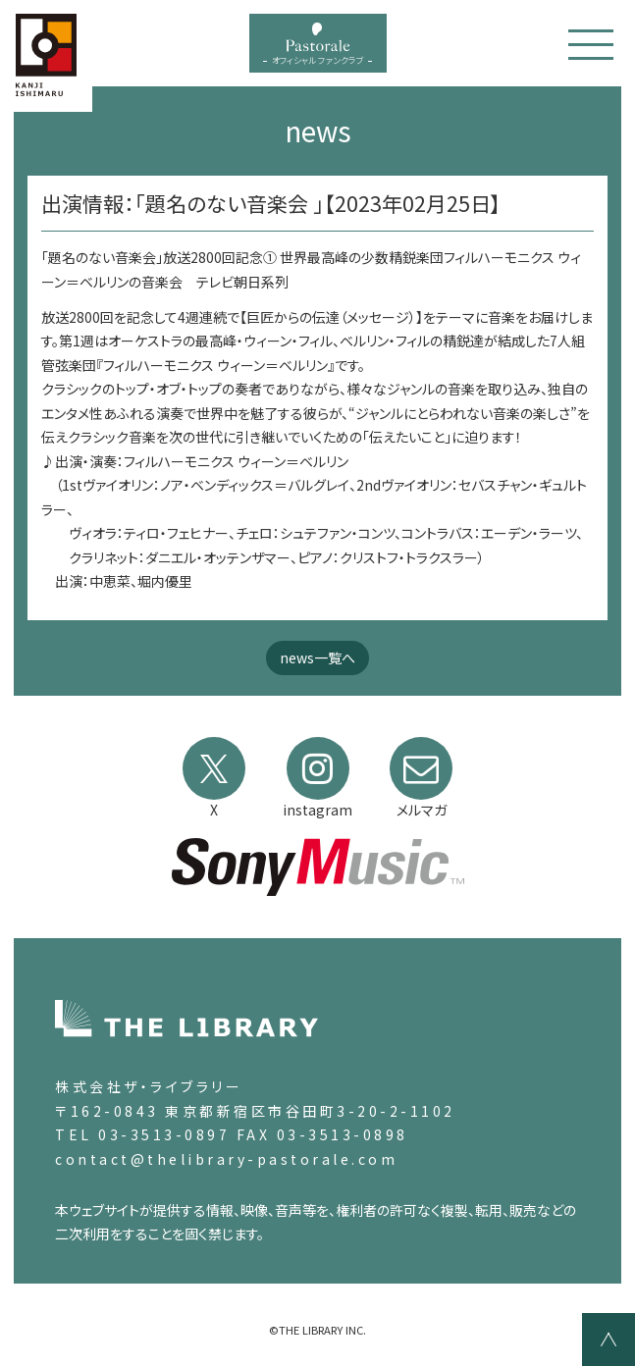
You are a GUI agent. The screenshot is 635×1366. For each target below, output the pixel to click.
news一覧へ (317, 657)
